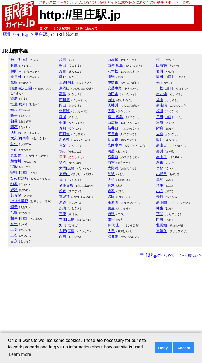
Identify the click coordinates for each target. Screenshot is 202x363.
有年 (14, 224)
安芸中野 (115, 88)
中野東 (113, 82)
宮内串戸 (115, 145)
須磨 (14, 98)
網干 (14, 207)
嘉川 (159, 151)
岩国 (111, 197)
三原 (62, 214)
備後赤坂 (66, 185)
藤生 (111, 208)
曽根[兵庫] (18, 172)
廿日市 (113, 139)
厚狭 (159, 180)
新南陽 (161, 105)
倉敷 (62, 128)
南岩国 (113, 202)
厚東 (159, 162)
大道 (159, 134)
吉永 (14, 241)
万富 (62, 71)
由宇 (111, 219)
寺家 (111, 191)
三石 (14, 235)
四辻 (159, 139)
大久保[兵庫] (20, 138)
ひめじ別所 (19, 178)
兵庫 (14, 65)
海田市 (113, 94)
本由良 (161, 157)
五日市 (113, 134)
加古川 (15, 161)
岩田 (159, 71)
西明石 (15, 133)
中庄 (62, 122)
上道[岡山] (67, 82)
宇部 (159, 168)
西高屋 (113, 60)
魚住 (14, 144)
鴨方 (62, 151)
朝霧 (14, 121)
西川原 (64, 100)
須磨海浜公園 (21, 88)
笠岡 (62, 162)
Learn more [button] (20, 354)
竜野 (14, 212)
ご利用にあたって (86, 28)
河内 (62, 225)
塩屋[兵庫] (18, 104)
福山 (62, 180)
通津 (111, 214)
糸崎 (62, 208)
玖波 (111, 174)
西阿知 (64, 134)
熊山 (62, 65)
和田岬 (15, 71)
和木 (111, 185)
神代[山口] (116, 225)
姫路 (14, 190)
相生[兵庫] (18, 218)
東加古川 (17, 155)
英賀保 (15, 195)
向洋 (111, 100)
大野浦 (113, 168)
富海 (159, 122)
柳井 (159, 60)
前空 (111, 162)
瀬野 (111, 77)
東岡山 (64, 88)
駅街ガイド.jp (16, 34)
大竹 (111, 180)
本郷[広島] (67, 219)
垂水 (14, 110)
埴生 (159, 185)
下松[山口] (164, 88)
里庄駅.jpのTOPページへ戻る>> (170, 255)
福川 (159, 111)
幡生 (159, 208)
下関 (159, 214)
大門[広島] (67, 168)
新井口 (113, 128)
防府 (159, 128)
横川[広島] (116, 117)
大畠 (111, 231)
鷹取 (14, 82)
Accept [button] (183, 348)
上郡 (14, 229)
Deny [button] (163, 348)
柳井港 (113, 237)
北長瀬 (64, 111)
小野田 (161, 174)
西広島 (113, 122)
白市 (62, 237)
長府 (159, 197)
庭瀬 (62, 117)
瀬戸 (62, 77)
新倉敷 (64, 139)
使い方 (44, 28)
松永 (62, 191)
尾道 (62, 202)
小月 (159, 191)
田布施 (161, 65)
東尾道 (64, 197)
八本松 (113, 71)
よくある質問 (61, 28)
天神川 (113, 105)
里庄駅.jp (43, 34)
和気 (62, 60)
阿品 (111, 151)
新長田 (15, 77)
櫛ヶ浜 (161, 94)
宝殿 (14, 167)
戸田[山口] (164, 117)
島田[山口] (164, 77)
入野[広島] (67, 231)
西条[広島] (116, 65)
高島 (62, 94)
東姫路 (161, 231)
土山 (14, 150)
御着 (14, 184)
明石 (14, 127)
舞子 (14, 115)
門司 (159, 219)
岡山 (62, 105)
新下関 (161, 202)
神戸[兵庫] (18, 60)
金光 (62, 145)
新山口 (161, 145)
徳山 (159, 100)
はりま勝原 (19, 201)
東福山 (64, 174)
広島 (111, 111)
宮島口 (113, 157)
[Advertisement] (80, 300)
